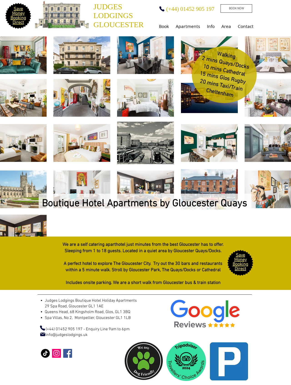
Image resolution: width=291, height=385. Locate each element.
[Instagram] (56, 353)
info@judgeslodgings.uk (67, 335)
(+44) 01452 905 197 (60, 329)
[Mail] (43, 334)
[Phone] (162, 9)
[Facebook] (67, 353)
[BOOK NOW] (236, 8)
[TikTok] (45, 353)
